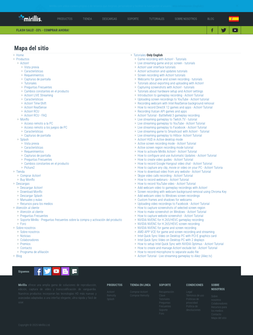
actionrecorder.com (114, 332)
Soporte (163, 304)
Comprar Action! (139, 286)
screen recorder (94, 332)
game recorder (76, 332)
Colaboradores (219, 298)
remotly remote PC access (53, 332)
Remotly (111, 290)
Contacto (216, 308)
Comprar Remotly (139, 290)
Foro (23, 218)
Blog (19, 250)
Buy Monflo (27, 174)
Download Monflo (31, 186)
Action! (111, 286)
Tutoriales (164, 293)
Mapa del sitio (219, 312)
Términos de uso (195, 290)
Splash (110, 293)
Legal (189, 286)
